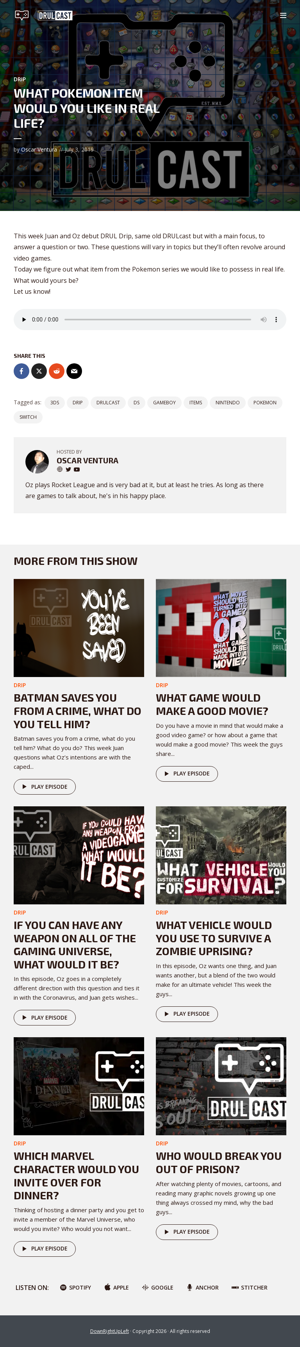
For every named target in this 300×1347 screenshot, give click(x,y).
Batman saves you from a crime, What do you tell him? (77, 710)
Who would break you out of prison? (219, 1162)
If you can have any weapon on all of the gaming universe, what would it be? (75, 944)
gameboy (164, 402)
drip (78, 402)
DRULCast (108, 402)
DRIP (20, 79)
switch (28, 417)
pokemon (265, 402)
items (195, 402)
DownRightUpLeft (109, 1331)
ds (136, 402)
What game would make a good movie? (212, 704)
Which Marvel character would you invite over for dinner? (76, 1175)
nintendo (228, 402)
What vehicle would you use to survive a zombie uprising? (214, 938)
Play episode (44, 786)
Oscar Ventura (39, 149)
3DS (54, 402)
